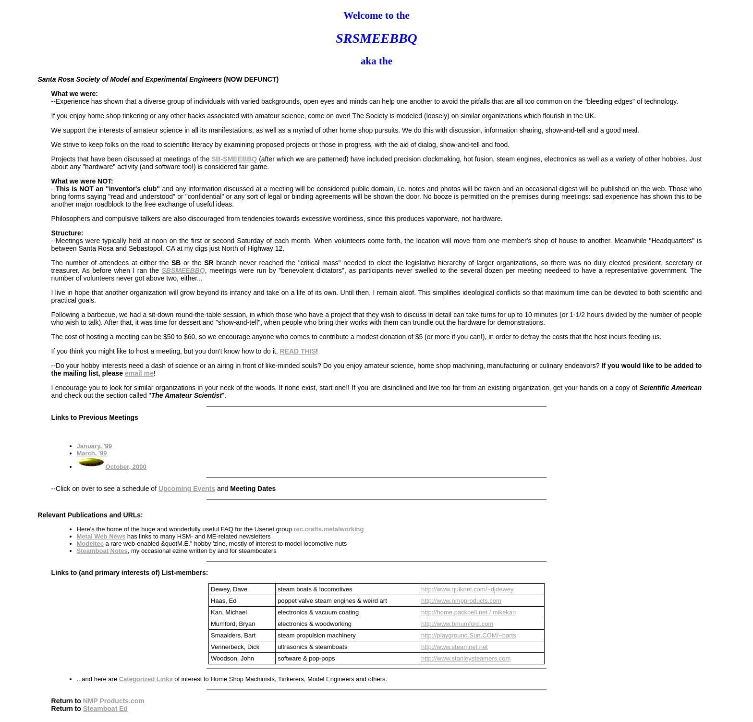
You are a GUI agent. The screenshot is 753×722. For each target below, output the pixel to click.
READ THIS (297, 351)
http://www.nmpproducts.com (461, 600)
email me (139, 373)
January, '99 (94, 446)
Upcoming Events (186, 488)
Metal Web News (101, 536)
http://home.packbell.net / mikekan (468, 612)
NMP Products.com (114, 701)
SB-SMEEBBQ (234, 159)
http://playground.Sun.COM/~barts (468, 635)
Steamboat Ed (105, 708)
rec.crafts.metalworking (329, 529)
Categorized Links (146, 679)
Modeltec (90, 543)
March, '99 (92, 453)
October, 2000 (126, 466)
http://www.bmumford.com (457, 623)
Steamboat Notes (102, 550)
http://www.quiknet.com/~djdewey (467, 589)
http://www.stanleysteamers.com (465, 658)
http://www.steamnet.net (454, 646)
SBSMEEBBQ (183, 270)
